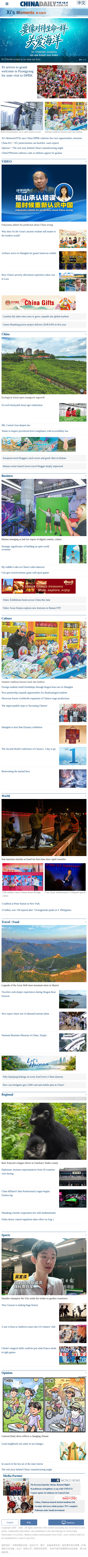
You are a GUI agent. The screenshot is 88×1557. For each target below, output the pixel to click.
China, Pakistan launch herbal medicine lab (55, 1502)
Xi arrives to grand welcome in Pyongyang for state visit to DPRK (18, 71)
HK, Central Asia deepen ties (16, 425)
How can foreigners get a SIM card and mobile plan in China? (33, 1085)
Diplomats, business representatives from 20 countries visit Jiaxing (28, 1171)
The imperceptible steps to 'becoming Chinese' (25, 705)
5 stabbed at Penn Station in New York (21, 903)
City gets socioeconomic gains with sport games (25, 572)
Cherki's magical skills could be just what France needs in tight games (29, 1350)
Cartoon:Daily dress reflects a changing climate (25, 1436)
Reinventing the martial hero (16, 771)
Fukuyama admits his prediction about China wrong (27, 224)
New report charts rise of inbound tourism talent (25, 1013)
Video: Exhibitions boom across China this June (26, 600)
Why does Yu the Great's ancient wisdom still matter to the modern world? (29, 233)
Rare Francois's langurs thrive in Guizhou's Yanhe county (30, 1163)
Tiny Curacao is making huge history (20, 1305)
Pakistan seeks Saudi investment (50, 1510)
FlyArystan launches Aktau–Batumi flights (50, 1485)
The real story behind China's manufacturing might (38, 148)
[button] (6, 40)
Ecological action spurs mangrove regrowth (23, 397)
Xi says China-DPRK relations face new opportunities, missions (50, 138)
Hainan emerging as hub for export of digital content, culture (32, 539)
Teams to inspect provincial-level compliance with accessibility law (35, 431)
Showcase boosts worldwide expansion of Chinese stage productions (35, 698)
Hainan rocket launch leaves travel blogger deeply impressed (33, 466)
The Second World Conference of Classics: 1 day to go (29, 749)
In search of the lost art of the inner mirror (22, 1464)
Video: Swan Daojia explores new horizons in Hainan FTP (32, 608)
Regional (7, 1094)
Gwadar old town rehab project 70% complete (56, 1506)
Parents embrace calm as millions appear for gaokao (36, 153)
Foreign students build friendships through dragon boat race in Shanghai (37, 687)
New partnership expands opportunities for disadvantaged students (34, 692)
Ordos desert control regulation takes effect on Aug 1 (28, 1219)
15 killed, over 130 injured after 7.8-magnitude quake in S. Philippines (36, 910)
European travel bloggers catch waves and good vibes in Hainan (34, 458)
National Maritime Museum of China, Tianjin (24, 1035)
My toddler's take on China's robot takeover (23, 567)
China (4, 153)
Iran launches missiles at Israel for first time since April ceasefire (34, 859)
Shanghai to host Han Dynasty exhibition (22, 727)
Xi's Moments (8, 138)
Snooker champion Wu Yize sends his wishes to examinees (35, 1298)
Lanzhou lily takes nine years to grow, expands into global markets (36, 316)
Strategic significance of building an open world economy (25, 548)
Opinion (6, 148)
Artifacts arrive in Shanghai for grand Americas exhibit (29, 253)
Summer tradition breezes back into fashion (23, 682)
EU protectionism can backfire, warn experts (37, 143)
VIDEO (7, 161)
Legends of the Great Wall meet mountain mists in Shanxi (30, 985)
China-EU (7, 143)
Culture (7, 618)
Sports (6, 1235)
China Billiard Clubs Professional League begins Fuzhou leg (26, 1193)
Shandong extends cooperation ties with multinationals (29, 1213)
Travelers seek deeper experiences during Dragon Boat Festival (29, 994)
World (6, 795)
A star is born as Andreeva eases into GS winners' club (28, 1326)
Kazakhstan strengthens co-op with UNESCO (52, 1489)
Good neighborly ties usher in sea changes (22, 1443)
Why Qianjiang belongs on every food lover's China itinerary (33, 1076)
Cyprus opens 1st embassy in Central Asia (50, 1493)
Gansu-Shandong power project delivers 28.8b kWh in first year (34, 324)
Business (7, 475)
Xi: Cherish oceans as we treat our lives (20, 59)
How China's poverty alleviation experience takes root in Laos (28, 276)
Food (16, 922)
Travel (6, 922)
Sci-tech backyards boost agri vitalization (22, 405)
